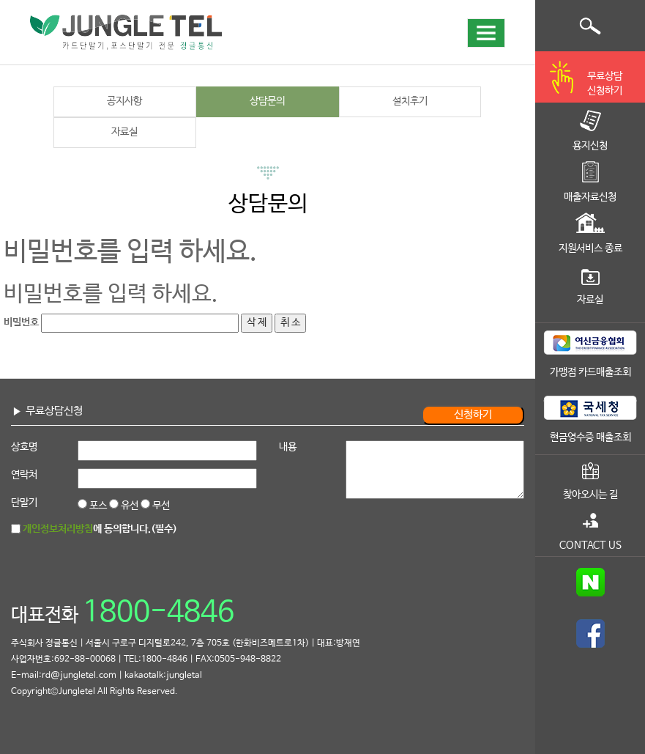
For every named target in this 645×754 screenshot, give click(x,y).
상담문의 (267, 101)
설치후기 (410, 101)
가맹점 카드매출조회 (590, 372)
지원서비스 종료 (590, 248)
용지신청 (590, 146)
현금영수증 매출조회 (590, 437)
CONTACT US (590, 545)
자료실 (124, 132)
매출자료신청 (590, 197)
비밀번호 (21, 322)
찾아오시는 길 (590, 494)
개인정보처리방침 (58, 529)
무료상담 (604, 84)
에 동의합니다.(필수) (100, 529)
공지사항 (124, 101)
